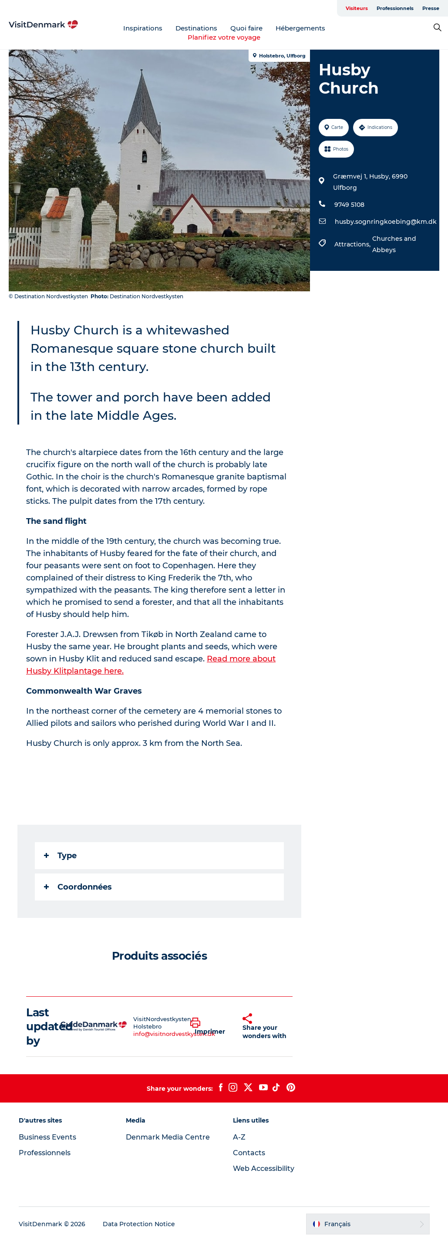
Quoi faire (246, 28)
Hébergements (300, 28)
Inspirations (142, 28)
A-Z (239, 1137)
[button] (209, 1027)
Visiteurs (357, 8)
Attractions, (353, 244)
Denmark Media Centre (168, 1137)
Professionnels (395, 8)
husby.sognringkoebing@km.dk (386, 222)
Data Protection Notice (139, 1224)
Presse (430, 8)
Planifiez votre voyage (224, 37)
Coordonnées (78, 887)
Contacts (249, 1153)
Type (60, 855)
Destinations (196, 28)
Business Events (47, 1137)
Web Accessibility (263, 1168)
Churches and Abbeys (394, 244)
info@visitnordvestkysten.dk (174, 1033)
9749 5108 (349, 205)
